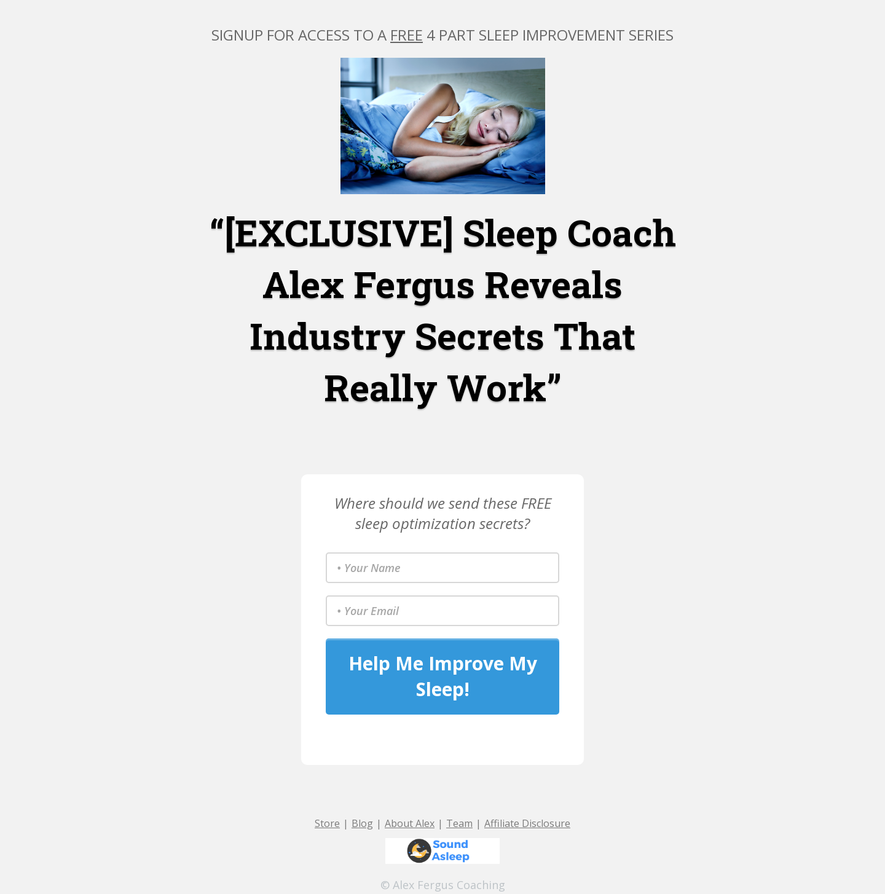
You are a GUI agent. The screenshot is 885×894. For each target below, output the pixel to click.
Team (459, 823)
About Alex (410, 823)
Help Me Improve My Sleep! (442, 676)
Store (327, 823)
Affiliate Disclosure (527, 823)
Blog (362, 823)
